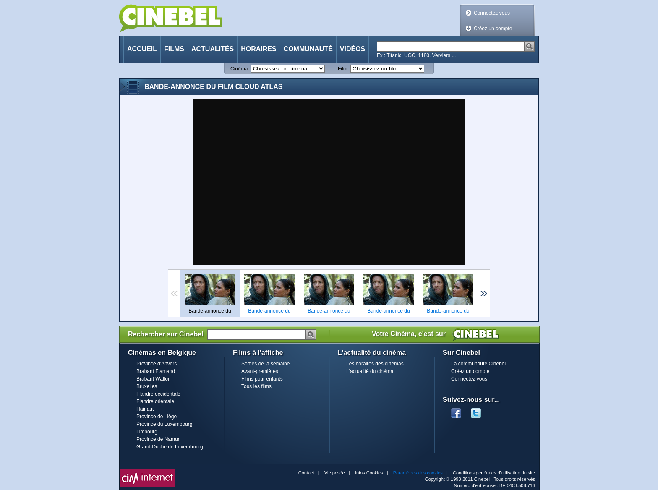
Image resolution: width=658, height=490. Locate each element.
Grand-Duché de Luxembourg (169, 447)
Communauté (308, 48)
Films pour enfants (262, 379)
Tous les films (256, 386)
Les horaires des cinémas (375, 364)
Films (174, 48)
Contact (306, 472)
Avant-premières (259, 371)
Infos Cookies (369, 472)
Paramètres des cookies (418, 472)
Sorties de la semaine (265, 364)
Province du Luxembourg (164, 424)
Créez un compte (493, 28)
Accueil (142, 48)
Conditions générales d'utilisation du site (494, 472)
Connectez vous (492, 13)
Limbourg (146, 432)
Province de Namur (158, 439)
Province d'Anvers (156, 364)
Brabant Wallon (153, 379)
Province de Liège (156, 417)
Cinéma (239, 69)
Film (342, 69)
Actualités (212, 48)
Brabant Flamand (155, 371)
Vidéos (352, 48)
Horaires (258, 48)
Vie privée (334, 472)
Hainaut (145, 409)
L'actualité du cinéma (369, 371)
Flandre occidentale (158, 394)
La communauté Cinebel (478, 364)
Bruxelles (146, 386)
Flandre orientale (155, 401)
